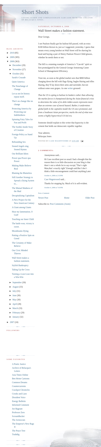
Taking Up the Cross (20, 269)
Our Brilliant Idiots (20, 154)
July (14, 291)
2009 (12, 57)
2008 (12, 61)
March (15, 308)
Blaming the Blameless (22, 173)
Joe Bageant (17, 409)
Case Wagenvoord (52, 179)
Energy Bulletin (19, 401)
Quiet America (18, 82)
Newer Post (43, 198)
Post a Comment (43, 193)
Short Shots (35, 12)
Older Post (89, 198)
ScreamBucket (18, 416)
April (14, 304)
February (16, 312)
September (17, 282)
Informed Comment (20, 405)
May (14, 299)
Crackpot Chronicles (21, 390)
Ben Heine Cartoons (20, 378)
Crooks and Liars (19, 394)
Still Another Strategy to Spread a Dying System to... (23, 180)
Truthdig (15, 434)
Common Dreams (19, 382)
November (17, 69)
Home (66, 198)
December (17, 65)
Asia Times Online (20, 375)
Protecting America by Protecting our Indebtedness (21, 111)
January (16, 317)
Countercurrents (19, 386)
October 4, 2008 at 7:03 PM (53, 188)
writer (70, 88)
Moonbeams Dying (20, 231)
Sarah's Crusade (19, 77)
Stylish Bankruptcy (20, 265)
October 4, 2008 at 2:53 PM (53, 176)
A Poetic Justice (19, 364)
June (14, 295)
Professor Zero (18, 412)
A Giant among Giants (21, 207)
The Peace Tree (18, 431)
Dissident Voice (19, 397)
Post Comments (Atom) (60, 204)
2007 (12, 322)
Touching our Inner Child (23, 219)
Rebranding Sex (19, 142)
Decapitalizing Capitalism (23, 195)
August (15, 287)
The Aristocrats (18, 420)
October (16, 73)
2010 (12, 53)
